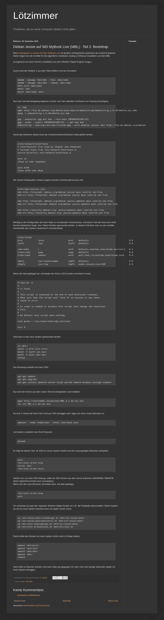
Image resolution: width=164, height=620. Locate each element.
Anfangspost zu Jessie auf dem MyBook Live (39, 53)
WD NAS (29, 581)
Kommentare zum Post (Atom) (36, 605)
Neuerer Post (19, 601)
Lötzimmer (35, 15)
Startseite (67, 601)
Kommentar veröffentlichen (28, 595)
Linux (22, 581)
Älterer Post (113, 601)
